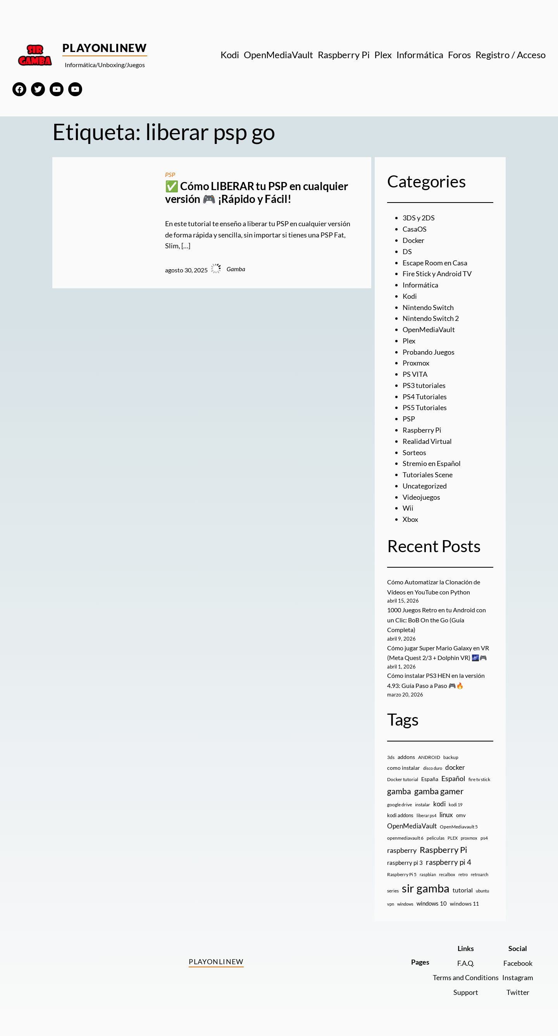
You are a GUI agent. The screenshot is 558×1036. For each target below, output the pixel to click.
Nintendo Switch (428, 307)
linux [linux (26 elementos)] (446, 815)
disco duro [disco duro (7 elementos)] (432, 768)
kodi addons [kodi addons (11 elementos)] (400, 815)
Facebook (517, 963)
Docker (413, 240)
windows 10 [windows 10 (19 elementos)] (432, 903)
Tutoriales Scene (428, 474)
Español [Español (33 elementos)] (453, 778)
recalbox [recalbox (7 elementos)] (447, 874)
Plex (409, 340)
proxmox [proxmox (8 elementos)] (469, 837)
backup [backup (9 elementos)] (450, 757)
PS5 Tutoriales (425, 407)
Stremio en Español (432, 463)
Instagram (517, 977)
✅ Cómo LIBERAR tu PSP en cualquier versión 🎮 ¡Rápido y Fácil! (256, 193)
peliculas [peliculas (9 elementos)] (435, 838)
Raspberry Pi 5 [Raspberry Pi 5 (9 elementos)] (402, 874)
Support (465, 992)
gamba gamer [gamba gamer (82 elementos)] (439, 791)
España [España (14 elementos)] (429, 779)
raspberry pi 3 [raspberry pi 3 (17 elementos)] (405, 862)
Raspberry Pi (422, 430)
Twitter (517, 992)
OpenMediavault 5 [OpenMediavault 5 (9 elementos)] (459, 827)
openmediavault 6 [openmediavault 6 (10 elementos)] (405, 838)
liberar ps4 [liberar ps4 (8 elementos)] (426, 815)
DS (407, 251)
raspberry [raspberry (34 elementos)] (402, 850)
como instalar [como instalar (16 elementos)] (403, 767)
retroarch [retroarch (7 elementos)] (479, 874)
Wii (408, 508)
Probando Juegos (429, 352)
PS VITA (415, 374)
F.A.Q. (465, 963)
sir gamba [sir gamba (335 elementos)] (426, 888)
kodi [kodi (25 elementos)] (439, 804)
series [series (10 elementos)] (393, 891)
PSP (170, 174)
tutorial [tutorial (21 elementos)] (463, 890)
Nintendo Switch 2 (431, 318)
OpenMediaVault (429, 329)
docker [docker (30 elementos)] (455, 767)
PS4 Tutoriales (425, 396)
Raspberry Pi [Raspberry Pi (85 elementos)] (443, 849)
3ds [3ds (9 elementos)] (390, 757)
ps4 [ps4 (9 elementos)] (484, 838)
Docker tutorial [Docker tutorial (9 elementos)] (402, 779)
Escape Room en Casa (435, 262)
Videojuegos (421, 497)
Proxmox (416, 363)
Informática (420, 285)
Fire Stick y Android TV (437, 273)
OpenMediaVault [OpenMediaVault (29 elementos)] (412, 826)
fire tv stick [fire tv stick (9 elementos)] (479, 779)
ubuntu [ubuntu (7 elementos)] (482, 890)
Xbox (410, 519)
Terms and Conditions (466, 977)
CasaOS (415, 229)
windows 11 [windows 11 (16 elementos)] (464, 903)
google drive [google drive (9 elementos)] (399, 804)
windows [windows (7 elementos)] (405, 903)
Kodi (410, 296)
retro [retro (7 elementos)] (463, 874)
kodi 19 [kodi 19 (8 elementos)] (455, 804)
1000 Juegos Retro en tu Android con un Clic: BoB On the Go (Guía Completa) (436, 619)
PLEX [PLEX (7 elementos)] (453, 837)
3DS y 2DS (419, 217)
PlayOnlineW (104, 47)
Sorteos (414, 452)
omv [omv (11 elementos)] (461, 815)
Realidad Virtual (427, 441)
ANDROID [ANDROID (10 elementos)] (429, 757)
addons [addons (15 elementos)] (406, 757)
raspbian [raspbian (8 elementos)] (428, 874)
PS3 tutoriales (424, 385)
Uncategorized (425, 486)
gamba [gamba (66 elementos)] (399, 791)
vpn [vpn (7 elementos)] (390, 903)
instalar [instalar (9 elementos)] (422, 804)
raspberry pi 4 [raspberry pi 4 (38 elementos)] (448, 862)
